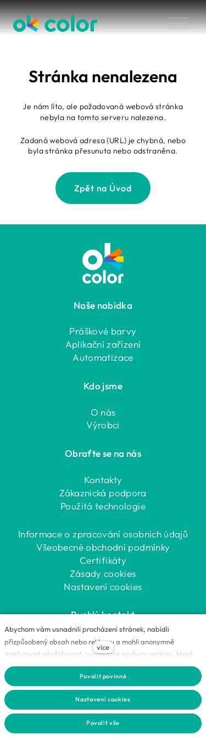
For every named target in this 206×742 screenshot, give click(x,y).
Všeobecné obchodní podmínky (103, 547)
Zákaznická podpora (102, 493)
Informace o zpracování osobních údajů (103, 534)
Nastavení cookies (103, 586)
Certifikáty (103, 560)
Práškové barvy (102, 331)
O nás (103, 412)
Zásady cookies (103, 573)
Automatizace (103, 357)
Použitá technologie (103, 506)
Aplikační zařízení (103, 344)
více (103, 647)
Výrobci (103, 425)
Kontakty (103, 479)
